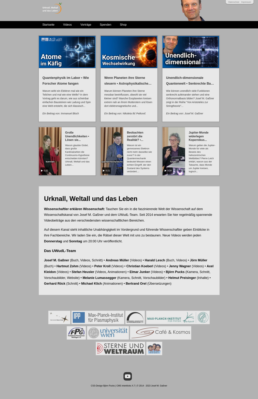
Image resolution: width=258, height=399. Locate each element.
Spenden (105, 24)
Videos (67, 24)
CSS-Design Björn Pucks (103, 385)
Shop (123, 24)
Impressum (246, 2)
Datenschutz (233, 2)
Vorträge (85, 24)
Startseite (48, 24)
